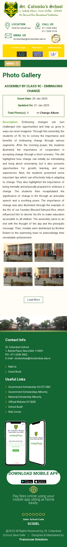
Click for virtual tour (21, 28)
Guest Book (14, 371)
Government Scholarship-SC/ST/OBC (29, 387)
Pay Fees (37, 47)
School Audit (15, 406)
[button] (12, 63)
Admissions (54, 47)
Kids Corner (14, 411)
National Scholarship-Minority (24, 396)
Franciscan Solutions (33, 539)
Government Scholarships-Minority (28, 391)
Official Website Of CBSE (22, 401)
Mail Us (12, 366)
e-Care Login (18, 47)
